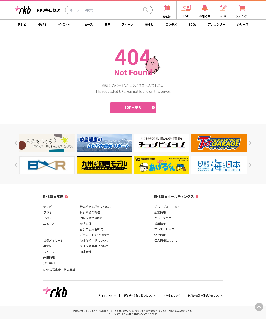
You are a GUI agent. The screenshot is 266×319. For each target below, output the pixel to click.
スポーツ (127, 24)
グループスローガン (167, 207)
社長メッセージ (53, 240)
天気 (107, 24)
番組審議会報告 (90, 212)
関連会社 (85, 252)
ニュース (87, 24)
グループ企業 (162, 218)
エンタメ (171, 24)
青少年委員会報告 (91, 229)
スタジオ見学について (94, 246)
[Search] (145, 10)
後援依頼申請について (94, 240)
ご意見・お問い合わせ (94, 235)
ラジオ (42, 24)
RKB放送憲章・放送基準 (59, 270)
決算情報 (160, 235)
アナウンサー (216, 24)
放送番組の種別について (96, 207)
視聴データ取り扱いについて (139, 295)
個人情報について (165, 240)
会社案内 (49, 263)
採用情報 (49, 257)
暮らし (149, 24)
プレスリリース (164, 229)
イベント (64, 24)
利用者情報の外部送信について (205, 295)
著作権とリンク (172, 295)
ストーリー (50, 252)
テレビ (22, 24)
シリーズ (242, 24)
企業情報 (160, 212)
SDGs (192, 24)
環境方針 (85, 223)
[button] (16, 142)
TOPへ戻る (133, 107)
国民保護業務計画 (91, 218)
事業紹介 (49, 246)
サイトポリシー (107, 295)
